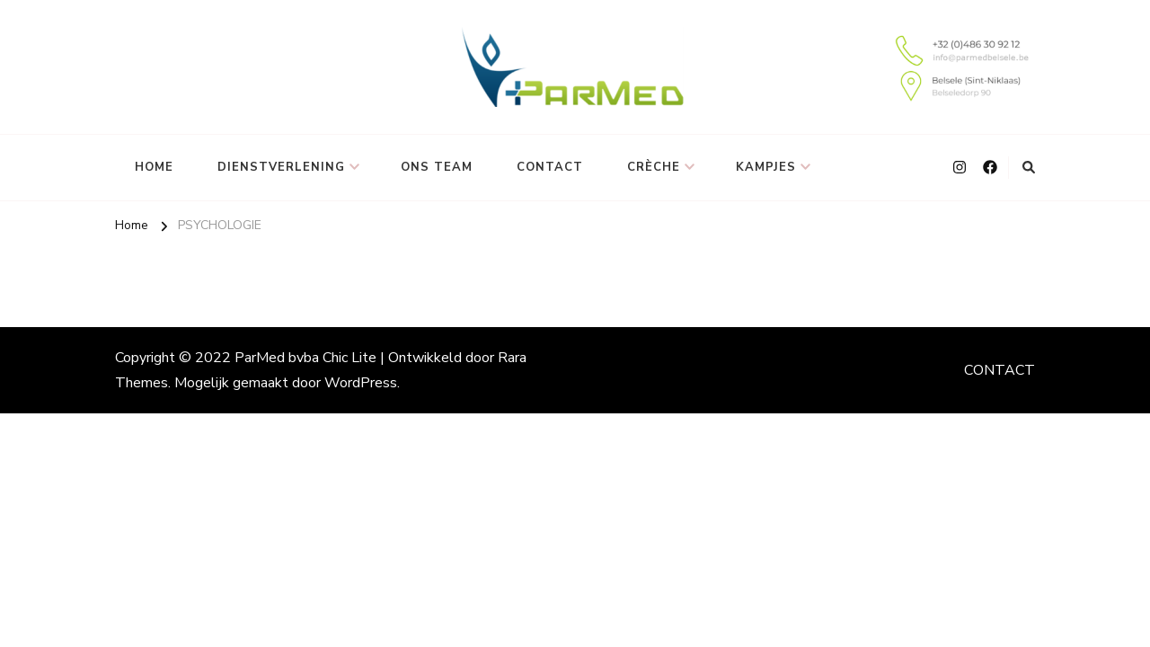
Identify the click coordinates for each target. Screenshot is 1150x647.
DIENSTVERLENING (281, 167)
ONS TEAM (437, 167)
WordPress (360, 383)
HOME (154, 167)
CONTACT (550, 167)
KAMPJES (766, 167)
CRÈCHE (653, 167)
